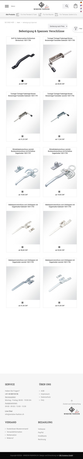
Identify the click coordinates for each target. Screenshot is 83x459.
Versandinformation (14, 432)
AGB (42, 391)
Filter (77, 28)
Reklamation (11, 435)
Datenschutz (46, 397)
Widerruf (10, 438)
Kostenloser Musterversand (17, 429)
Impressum (45, 394)
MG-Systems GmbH (66, 455)
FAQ (42, 400)
